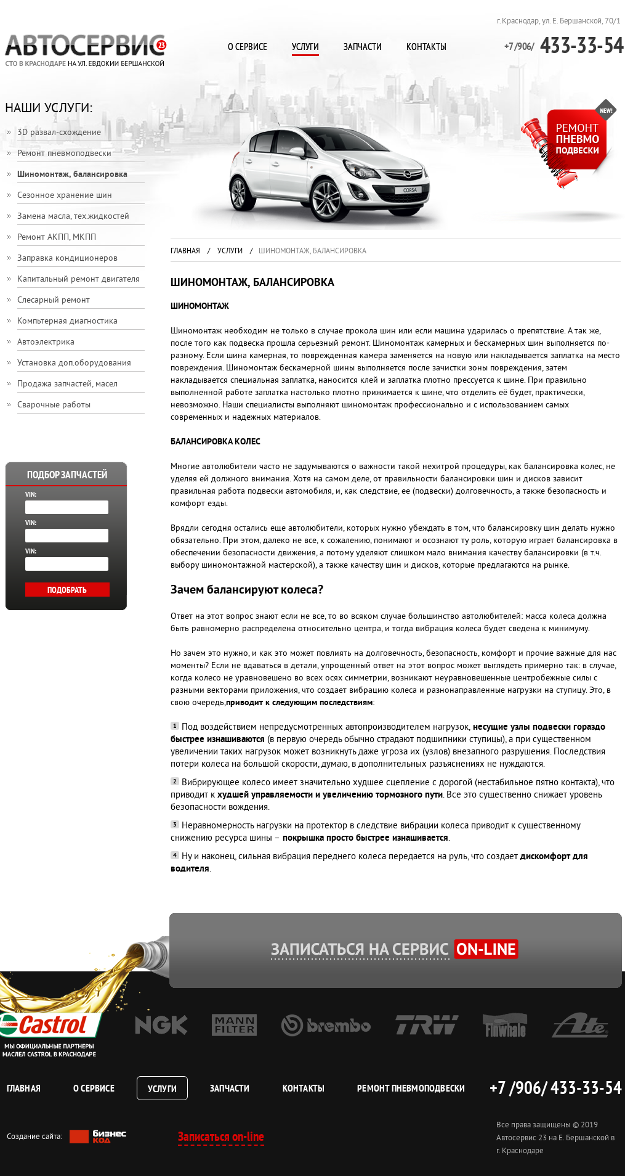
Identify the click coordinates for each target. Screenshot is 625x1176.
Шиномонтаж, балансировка (72, 174)
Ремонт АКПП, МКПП (56, 237)
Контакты (426, 46)
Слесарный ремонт (53, 300)
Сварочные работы (54, 405)
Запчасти (363, 46)
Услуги (305, 46)
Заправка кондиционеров (67, 258)
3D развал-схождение (59, 133)
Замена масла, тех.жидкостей (73, 216)
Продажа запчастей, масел (67, 384)
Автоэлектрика (46, 342)
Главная (185, 251)
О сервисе (247, 46)
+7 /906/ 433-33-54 (555, 1087)
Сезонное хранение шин (64, 195)
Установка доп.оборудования (74, 363)
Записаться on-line (221, 1136)
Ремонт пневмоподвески (64, 154)
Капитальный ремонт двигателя (78, 279)
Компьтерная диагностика (67, 321)
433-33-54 (564, 44)
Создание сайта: (66, 1136)
